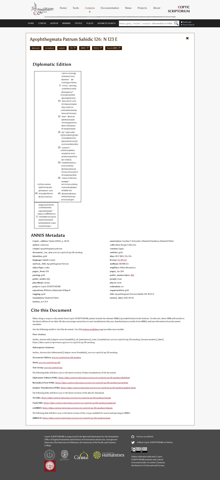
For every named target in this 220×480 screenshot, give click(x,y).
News (128, 8)
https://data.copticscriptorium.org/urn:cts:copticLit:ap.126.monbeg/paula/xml (80, 403)
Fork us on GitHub (142, 436)
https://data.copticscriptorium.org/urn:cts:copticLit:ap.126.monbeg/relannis (78, 408)
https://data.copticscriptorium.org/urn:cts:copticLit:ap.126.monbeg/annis (76, 418)
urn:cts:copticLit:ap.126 (49, 362)
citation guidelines (90, 329)
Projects (142, 8)
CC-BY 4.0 (122, 260)
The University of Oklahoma (66, 442)
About (156, 8)
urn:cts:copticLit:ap (53, 367)
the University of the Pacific (91, 442)
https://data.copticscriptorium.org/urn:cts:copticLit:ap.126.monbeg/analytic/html (98, 388)
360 (132, 275)
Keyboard (186, 22)
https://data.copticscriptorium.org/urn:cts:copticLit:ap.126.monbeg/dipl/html (94, 378)
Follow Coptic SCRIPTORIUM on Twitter (152, 442)
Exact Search (187, 25)
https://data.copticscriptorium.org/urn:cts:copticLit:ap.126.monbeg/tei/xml (76, 398)
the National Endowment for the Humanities (99, 436)
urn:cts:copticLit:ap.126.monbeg (66, 357)
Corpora (90, 8)
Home (63, 8)
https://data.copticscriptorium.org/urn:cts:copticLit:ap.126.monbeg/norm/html (91, 383)
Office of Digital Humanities (57, 439)
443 (48, 279)
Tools (76, 8)
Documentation (110, 8)
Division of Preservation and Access (89, 439)
